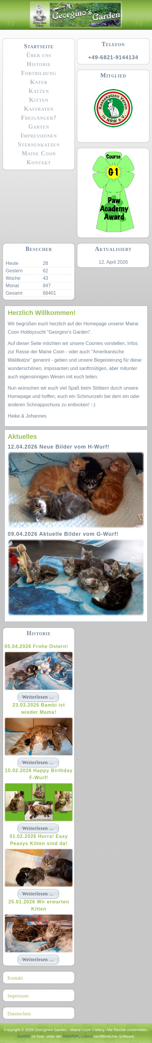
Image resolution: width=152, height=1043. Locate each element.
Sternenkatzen (39, 144)
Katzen (39, 91)
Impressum (18, 995)
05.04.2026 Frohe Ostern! (36, 646)
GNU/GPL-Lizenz (78, 1036)
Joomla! (24, 1036)
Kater (38, 82)
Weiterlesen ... (38, 697)
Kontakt (38, 162)
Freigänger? (39, 117)
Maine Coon (39, 153)
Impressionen (39, 135)
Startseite (39, 46)
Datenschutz (19, 1013)
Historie (38, 64)
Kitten (38, 99)
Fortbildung (38, 73)
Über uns (38, 55)
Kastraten (39, 108)
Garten (38, 126)
